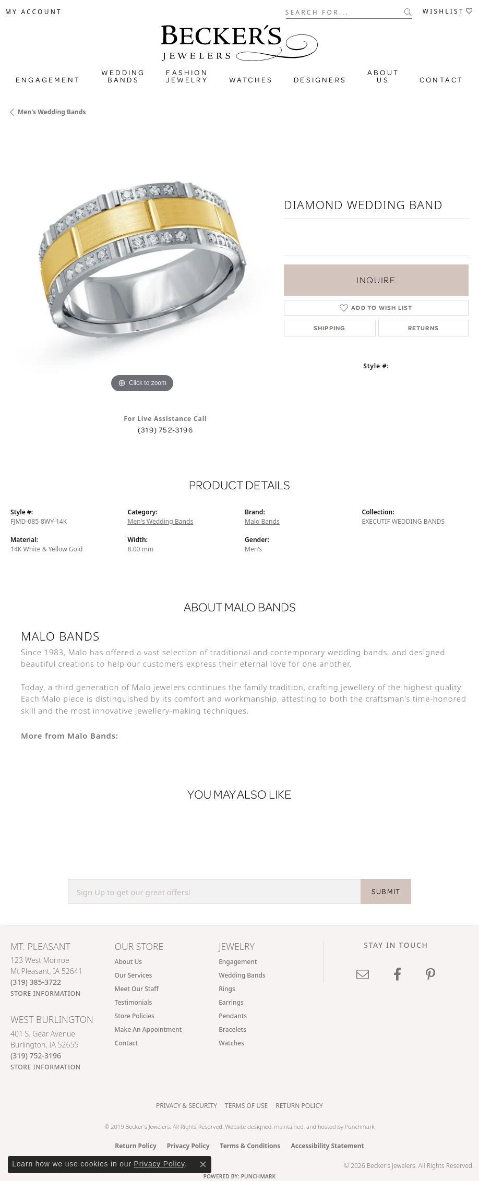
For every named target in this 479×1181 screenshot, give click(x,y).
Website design (245, 1126)
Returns (423, 327)
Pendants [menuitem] (233, 1015)
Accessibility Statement (327, 1145)
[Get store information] (45, 993)
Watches (251, 80)
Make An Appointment (148, 1029)
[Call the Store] (35, 982)
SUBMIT (386, 891)
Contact (441, 80)
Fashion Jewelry (187, 76)
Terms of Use (246, 1105)
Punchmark (360, 1126)
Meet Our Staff (137, 988)
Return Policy (299, 1105)
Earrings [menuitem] (231, 1002)
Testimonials (133, 1002)
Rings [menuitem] (227, 988)
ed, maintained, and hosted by (305, 1126)
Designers (320, 80)
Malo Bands (262, 521)
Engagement (48, 80)
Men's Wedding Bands (52, 111)
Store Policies (134, 1015)
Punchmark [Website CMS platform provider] (258, 1176)
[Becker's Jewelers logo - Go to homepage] (239, 40)
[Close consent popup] (203, 1164)
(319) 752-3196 (165, 430)
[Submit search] (408, 12)
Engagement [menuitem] (238, 961)
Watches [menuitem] (231, 1043)
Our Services (133, 975)
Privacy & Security (186, 1105)
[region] (141, 263)
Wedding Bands (123, 76)
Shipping (330, 327)
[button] (33, 12)
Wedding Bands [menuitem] (242, 975)
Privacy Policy (188, 1145)
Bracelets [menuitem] (232, 1029)
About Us (383, 76)
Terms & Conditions (250, 1145)
